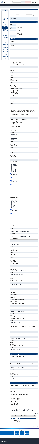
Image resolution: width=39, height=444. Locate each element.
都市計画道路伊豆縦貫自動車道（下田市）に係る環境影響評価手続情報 (5, 19)
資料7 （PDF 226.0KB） (14, 171)
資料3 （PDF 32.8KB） (14, 167)
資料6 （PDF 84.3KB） (14, 206)
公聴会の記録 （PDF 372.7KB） (15, 139)
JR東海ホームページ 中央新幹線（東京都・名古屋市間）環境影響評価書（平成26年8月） (22, 236)
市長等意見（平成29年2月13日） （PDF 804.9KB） (17, 274)
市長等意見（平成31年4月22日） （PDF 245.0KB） (17, 349)
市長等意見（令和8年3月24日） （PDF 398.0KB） (17, 378)
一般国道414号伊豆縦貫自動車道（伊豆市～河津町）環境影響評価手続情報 (5, 42)
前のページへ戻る (32, 426)
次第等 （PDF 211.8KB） (14, 164)
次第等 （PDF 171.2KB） (14, 200)
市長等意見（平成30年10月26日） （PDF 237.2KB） (17, 322)
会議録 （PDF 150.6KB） (14, 210)
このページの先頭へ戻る (35, 413)
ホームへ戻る (36, 426)
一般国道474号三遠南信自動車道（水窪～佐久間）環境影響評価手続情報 (5, 32)
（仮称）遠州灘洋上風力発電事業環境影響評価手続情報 (5, 44)
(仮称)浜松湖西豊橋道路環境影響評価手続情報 (5, 56)
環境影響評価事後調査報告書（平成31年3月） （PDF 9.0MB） (18, 338)
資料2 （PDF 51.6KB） (14, 166)
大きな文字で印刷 (35, 15)
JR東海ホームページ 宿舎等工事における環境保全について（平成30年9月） (21, 409)
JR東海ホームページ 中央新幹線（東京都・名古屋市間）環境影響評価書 (20, 231)
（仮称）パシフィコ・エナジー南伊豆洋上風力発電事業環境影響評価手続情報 (5, 47)
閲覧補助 (35, 1)
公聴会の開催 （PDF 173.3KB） (15, 134)
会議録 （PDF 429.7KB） (14, 174)
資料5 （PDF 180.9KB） (14, 205)
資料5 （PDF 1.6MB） (14, 169)
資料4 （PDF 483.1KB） (14, 204)
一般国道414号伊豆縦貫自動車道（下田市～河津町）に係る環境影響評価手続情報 (5, 24)
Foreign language (34, 2)
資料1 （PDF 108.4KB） (14, 165)
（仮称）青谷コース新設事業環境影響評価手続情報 (5, 37)
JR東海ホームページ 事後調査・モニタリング (17, 244)
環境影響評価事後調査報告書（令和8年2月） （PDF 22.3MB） (18, 367)
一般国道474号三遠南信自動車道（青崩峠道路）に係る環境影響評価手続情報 (5, 22)
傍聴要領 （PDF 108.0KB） (14, 138)
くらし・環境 (5, 10)
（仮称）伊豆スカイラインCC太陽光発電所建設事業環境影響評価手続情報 (5, 54)
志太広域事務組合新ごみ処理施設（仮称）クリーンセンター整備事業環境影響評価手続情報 (5, 30)
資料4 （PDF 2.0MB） (14, 168)
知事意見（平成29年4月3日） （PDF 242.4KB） (16, 284)
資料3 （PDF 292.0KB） (14, 203)
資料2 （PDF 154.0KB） (14, 202)
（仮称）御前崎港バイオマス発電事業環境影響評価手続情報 (5, 40)
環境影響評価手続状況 (5, 15)
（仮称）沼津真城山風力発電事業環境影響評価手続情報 (5, 49)
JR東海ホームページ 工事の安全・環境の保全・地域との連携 (19, 270)
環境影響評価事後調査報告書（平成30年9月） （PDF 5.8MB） (18, 311)
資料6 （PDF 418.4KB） (14, 170)
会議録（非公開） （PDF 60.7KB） (15, 181)
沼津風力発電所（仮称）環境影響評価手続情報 (5, 51)
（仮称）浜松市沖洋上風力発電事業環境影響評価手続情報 (5, 58)
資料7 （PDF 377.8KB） (14, 207)
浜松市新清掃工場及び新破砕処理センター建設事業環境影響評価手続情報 (5, 35)
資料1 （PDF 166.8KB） (14, 201)
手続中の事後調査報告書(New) (14, 18)
